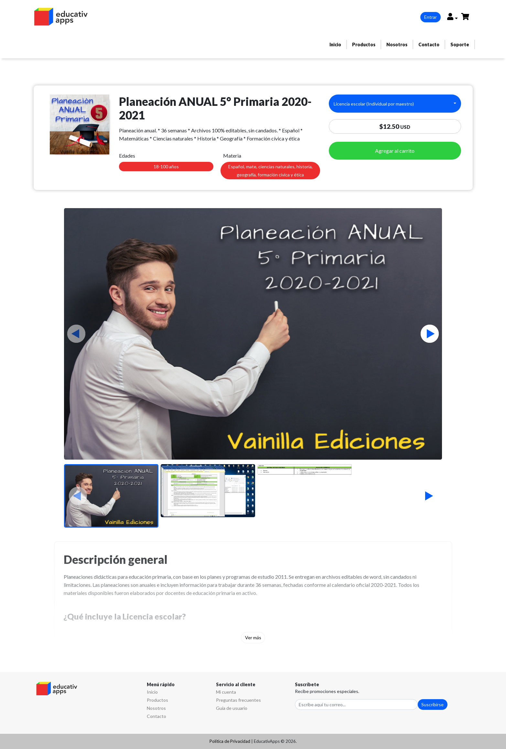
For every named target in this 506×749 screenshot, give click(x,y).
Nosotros (396, 44)
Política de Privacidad (230, 741)
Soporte (459, 44)
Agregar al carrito (394, 151)
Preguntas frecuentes (238, 700)
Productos (363, 44)
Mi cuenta (226, 692)
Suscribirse (432, 704)
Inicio (335, 44)
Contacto (428, 44)
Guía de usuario (231, 708)
